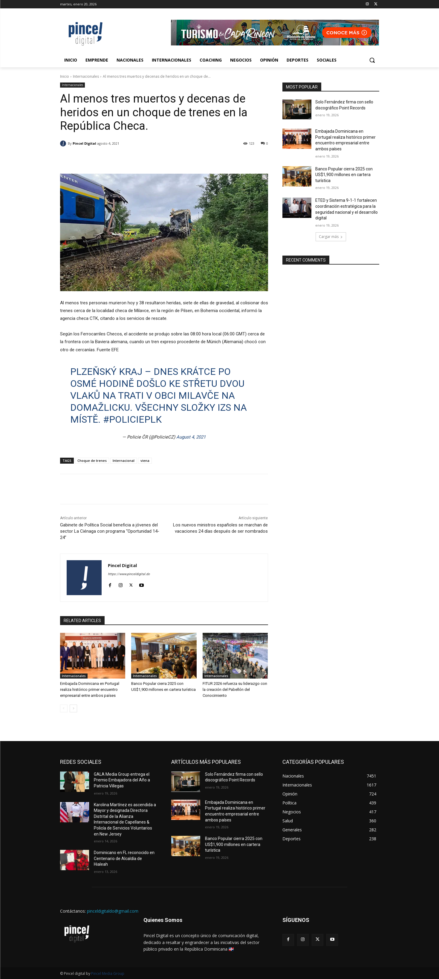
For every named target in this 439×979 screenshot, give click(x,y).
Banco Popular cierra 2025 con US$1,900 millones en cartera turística (344, 175)
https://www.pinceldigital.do (129, 574)
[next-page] (73, 708)
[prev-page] (64, 708)
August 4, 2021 (191, 437)
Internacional (123, 460)
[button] (372, 60)
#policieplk (132, 419)
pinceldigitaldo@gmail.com (112, 911)
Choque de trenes (92, 460)
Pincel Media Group (107, 973)
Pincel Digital (84, 143)
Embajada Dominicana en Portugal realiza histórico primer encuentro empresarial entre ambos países (89, 689)
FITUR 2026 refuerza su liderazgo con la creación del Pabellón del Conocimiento (235, 689)
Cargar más (331, 236)
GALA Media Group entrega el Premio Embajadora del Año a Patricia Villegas (122, 780)
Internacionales (86, 76)
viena (144, 460)
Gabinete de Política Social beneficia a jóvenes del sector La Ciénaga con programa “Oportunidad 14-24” (109, 531)
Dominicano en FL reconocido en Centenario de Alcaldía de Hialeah (124, 858)
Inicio (64, 76)
